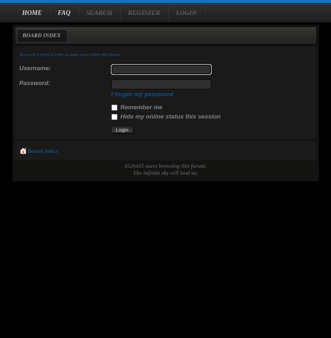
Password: (35, 83)
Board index (42, 35)
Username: (35, 68)
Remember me (137, 107)
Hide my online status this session (166, 116)
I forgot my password (142, 94)
